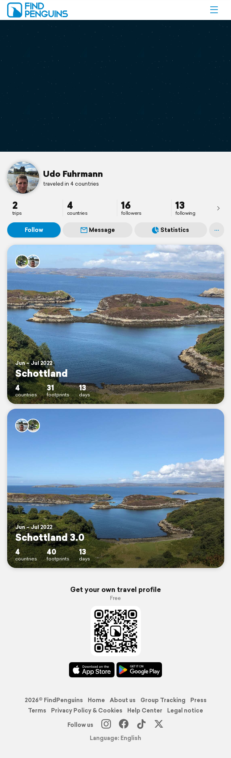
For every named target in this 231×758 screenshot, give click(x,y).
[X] (159, 725)
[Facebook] (123, 725)
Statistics (170, 230)
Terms (37, 710)
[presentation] (218, 208)
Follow (34, 230)
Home (96, 700)
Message (98, 230)
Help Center (144, 710)
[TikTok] (141, 725)
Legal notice (185, 710)
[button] (214, 10)
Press (198, 700)
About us (123, 700)
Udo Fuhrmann (73, 174)
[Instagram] (106, 725)
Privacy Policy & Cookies (86, 710)
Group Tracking (163, 700)
